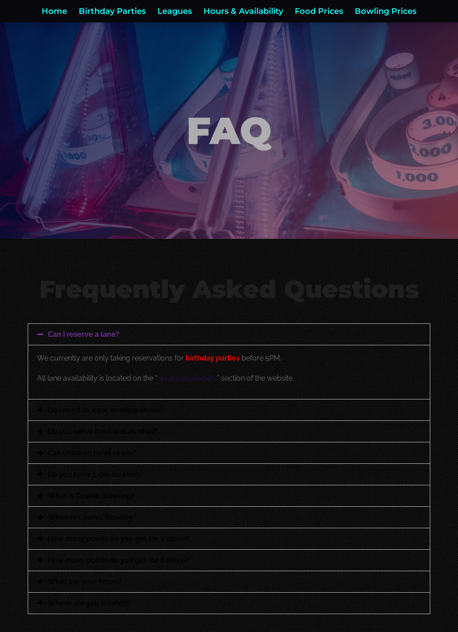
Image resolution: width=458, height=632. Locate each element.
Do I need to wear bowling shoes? (106, 410)
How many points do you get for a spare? (118, 538)
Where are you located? (89, 603)
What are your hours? (85, 581)
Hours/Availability (187, 378)
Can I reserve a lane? (83, 334)
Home (54, 11)
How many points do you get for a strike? (118, 560)
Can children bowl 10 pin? (92, 453)
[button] (229, 334)
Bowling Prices (385, 11)
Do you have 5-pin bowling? (96, 474)
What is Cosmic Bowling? (91, 496)
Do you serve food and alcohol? (102, 431)
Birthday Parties (112, 11)
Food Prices (319, 11)
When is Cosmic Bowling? (92, 517)
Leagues (174, 11)
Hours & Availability (243, 11)
